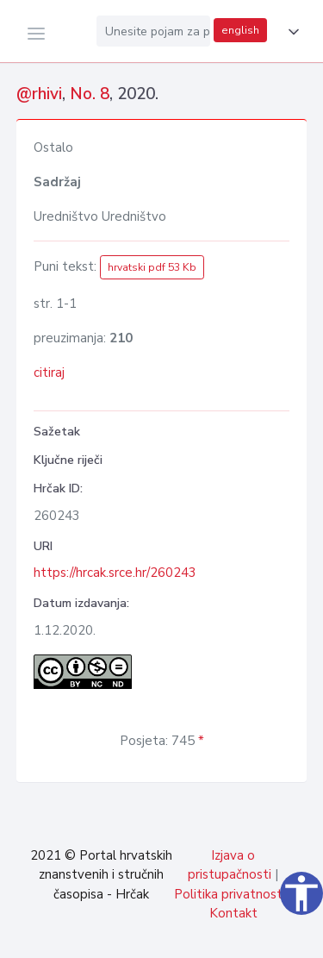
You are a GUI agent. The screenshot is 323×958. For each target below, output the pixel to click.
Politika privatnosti (229, 894)
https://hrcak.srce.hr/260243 (115, 572)
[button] (290, 32)
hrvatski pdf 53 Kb (152, 267)
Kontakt (233, 913)
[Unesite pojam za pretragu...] (153, 31)
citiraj (49, 372)
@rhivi (39, 94)
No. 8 (89, 94)
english (240, 30)
